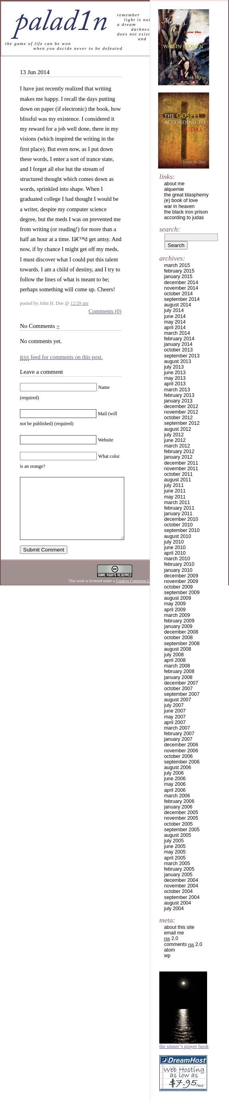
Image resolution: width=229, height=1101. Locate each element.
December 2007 (181, 683)
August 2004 (177, 903)
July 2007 (174, 705)
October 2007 (178, 688)
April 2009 (175, 609)
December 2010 (181, 519)
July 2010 (174, 542)
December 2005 (181, 812)
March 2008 (177, 666)
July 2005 (174, 841)
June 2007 (175, 711)
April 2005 (175, 858)
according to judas (184, 217)
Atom (169, 950)
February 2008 (179, 671)
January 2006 (178, 807)
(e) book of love (181, 200)
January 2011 (178, 513)
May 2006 (175, 784)
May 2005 (175, 852)
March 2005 (177, 863)
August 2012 (177, 429)
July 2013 (174, 367)
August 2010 (177, 536)
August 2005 (177, 835)
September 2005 (182, 829)
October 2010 (178, 525)
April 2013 (175, 384)
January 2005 (178, 874)
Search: (169, 229)
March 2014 (177, 333)
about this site (179, 927)
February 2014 (179, 338)
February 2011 (179, 508)
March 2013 (177, 390)
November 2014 (181, 288)
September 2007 (182, 694)
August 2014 (177, 305)
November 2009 (181, 581)
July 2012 (174, 435)
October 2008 (178, 637)
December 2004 (181, 880)
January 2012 (178, 457)
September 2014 (182, 299)
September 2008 (182, 643)
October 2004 (178, 891)
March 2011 (177, 502)
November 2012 (181, 412)
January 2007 (178, 739)
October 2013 (178, 350)
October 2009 (178, 587)
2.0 (171, 938)
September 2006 (182, 762)
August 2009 (177, 598)
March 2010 (177, 558)
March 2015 (177, 265)
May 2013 (175, 378)
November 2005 (181, 818)
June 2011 (175, 491)
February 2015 (179, 271)
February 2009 (179, 621)
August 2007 (177, 700)
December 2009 (181, 576)
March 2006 (177, 796)
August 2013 (177, 361)
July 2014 (174, 310)
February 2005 (179, 869)
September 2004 (182, 897)
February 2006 (179, 801)
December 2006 (181, 745)
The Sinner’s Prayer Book (184, 1046)
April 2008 (175, 660)
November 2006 (181, 751)
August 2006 (177, 767)
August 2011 (177, 480)
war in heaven (179, 206)
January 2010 (178, 570)
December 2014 (181, 282)
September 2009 (182, 592)
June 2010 (175, 547)
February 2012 (179, 451)
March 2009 (177, 615)
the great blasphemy (186, 195)
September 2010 (182, 530)
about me (174, 183)
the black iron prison (186, 212)
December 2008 (181, 632)
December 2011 (181, 463)
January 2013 (178, 401)
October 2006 (178, 756)
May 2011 (175, 497)
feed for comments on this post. (61, 357)
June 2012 (175, 440)
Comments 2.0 (183, 944)
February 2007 (179, 733)
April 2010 (175, 553)
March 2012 (177, 446)
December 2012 (181, 406)
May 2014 (175, 322)
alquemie (174, 189)
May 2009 (175, 603)
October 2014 (178, 293)
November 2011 (181, 468)
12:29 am (79, 303)
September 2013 (182, 356)
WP (167, 955)
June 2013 (175, 372)
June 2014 (175, 316)
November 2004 (181, 886)
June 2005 (175, 846)
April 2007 (175, 722)
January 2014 (178, 344)
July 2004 (174, 908)
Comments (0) (104, 311)
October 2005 (178, 824)
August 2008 (177, 649)
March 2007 (177, 728)
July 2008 (174, 654)
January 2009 (178, 626)
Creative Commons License (138, 593)
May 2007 (175, 717)
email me (174, 933)
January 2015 (178, 276)
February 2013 (179, 395)
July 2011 (174, 485)
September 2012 (182, 423)
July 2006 (174, 773)
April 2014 (175, 327)
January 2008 (178, 677)
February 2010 (179, 564)
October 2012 (178, 417)
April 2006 (175, 790)
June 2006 (175, 778)
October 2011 (178, 474)
